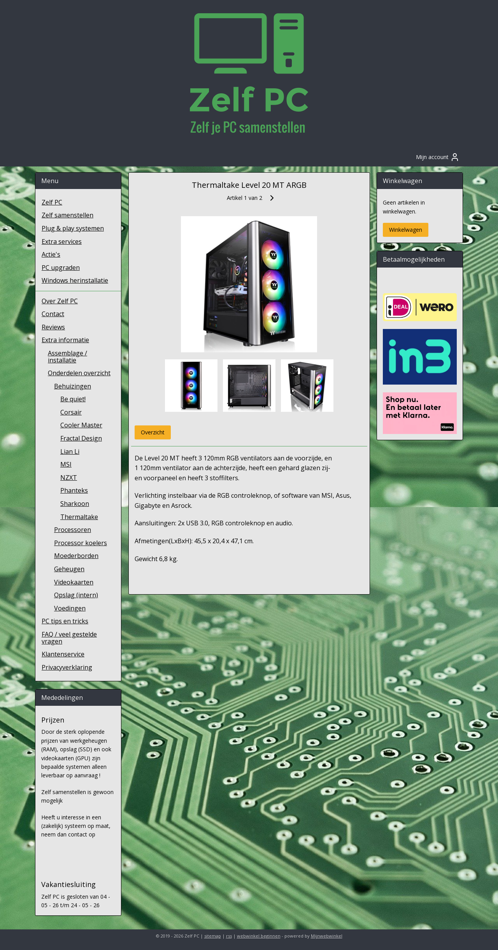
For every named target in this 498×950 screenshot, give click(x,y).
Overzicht (152, 432)
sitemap (212, 936)
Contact (53, 314)
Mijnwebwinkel (326, 936)
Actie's (51, 254)
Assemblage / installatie (67, 356)
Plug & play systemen (73, 228)
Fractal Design (81, 438)
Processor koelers (80, 543)
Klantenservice (63, 654)
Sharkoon (74, 503)
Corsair (71, 412)
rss (229, 936)
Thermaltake (79, 517)
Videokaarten (73, 582)
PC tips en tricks (65, 621)
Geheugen (69, 569)
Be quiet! (73, 399)
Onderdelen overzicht (79, 373)
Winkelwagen (405, 229)
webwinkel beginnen (259, 936)
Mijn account (437, 157)
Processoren (72, 529)
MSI (66, 464)
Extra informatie (65, 340)
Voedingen (70, 608)
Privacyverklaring (67, 667)
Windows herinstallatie (75, 280)
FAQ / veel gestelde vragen (69, 638)
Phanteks (74, 490)
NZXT (68, 477)
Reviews (53, 327)
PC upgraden (61, 267)
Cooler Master (81, 425)
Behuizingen (72, 386)
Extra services (62, 241)
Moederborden (76, 555)
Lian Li (69, 451)
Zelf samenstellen (67, 215)
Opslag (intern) (76, 595)
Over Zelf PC (60, 301)
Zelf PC (52, 202)
